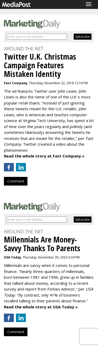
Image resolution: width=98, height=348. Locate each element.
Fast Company (15, 83)
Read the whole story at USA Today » (41, 306)
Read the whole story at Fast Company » (44, 156)
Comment (15, 181)
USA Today (12, 257)
